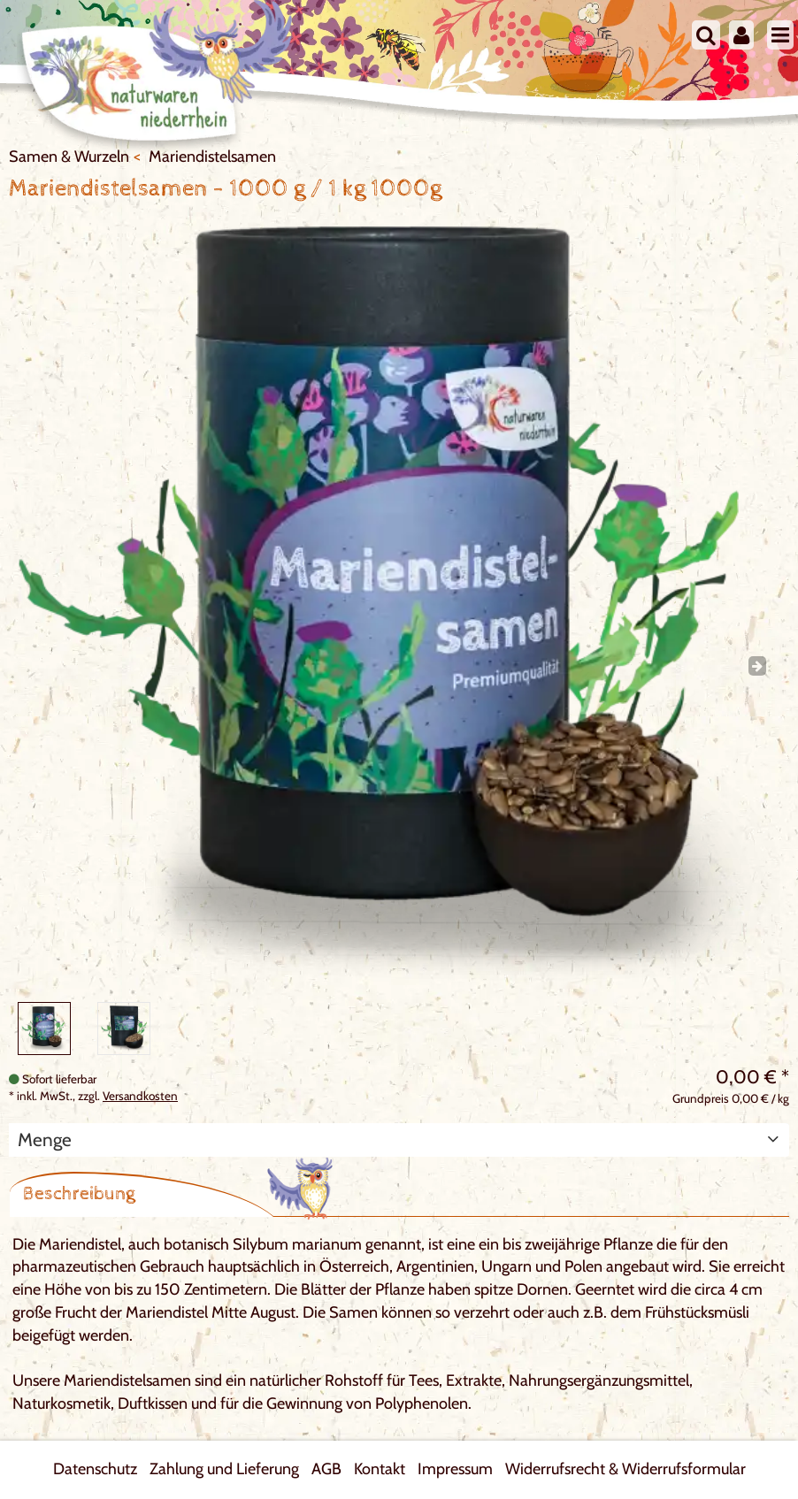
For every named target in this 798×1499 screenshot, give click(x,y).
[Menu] (780, 35)
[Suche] (706, 35)
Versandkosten (140, 1096)
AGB (326, 1469)
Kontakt (379, 1469)
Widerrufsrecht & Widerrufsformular (625, 1469)
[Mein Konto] (741, 35)
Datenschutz (95, 1469)
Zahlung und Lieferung (224, 1469)
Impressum (455, 1469)
